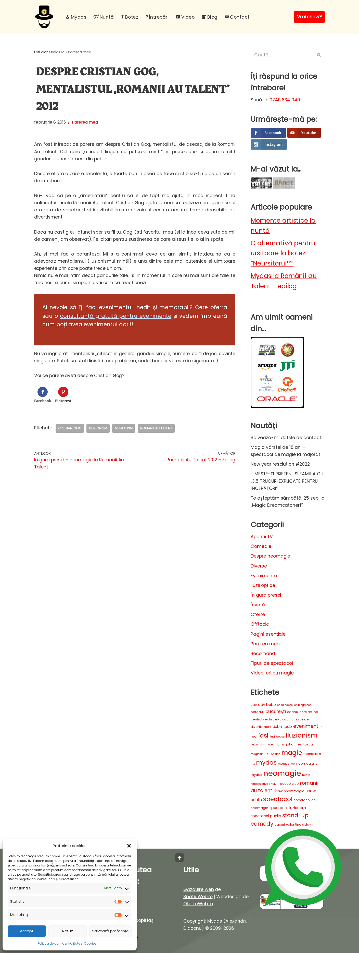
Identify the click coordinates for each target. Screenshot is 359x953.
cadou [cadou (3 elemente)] (292, 712)
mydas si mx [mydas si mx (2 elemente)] (286, 764)
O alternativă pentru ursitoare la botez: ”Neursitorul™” (283, 253)
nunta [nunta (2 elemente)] (306, 775)
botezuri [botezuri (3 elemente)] (257, 712)
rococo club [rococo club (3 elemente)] (289, 783)
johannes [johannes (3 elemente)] (294, 744)
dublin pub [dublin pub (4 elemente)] (282, 726)
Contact (237, 17)
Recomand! (264, 653)
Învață (258, 605)
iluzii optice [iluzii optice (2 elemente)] (277, 737)
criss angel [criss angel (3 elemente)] (300, 719)
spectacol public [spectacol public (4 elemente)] (266, 815)
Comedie (261, 546)
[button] (129, 845)
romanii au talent (156, 428)
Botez (129, 17)
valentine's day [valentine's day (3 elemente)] (298, 824)
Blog (209, 17)
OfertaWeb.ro (198, 904)
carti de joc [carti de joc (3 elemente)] (308, 712)
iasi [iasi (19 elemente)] (263, 735)
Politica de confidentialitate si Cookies (67, 943)
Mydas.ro (57, 52)
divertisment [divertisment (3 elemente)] (261, 727)
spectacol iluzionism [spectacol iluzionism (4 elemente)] (288, 807)
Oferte (258, 614)
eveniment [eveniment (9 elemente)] (305, 726)
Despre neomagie (270, 556)
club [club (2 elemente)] (276, 719)
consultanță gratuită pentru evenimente (115, 316)
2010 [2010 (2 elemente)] (254, 705)
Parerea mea (79, 52)
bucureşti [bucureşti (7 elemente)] (275, 711)
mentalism (124, 428)
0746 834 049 (285, 100)
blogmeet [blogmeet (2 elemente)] (304, 705)
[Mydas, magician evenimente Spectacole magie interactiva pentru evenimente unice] (45, 17)
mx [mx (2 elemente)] (253, 764)
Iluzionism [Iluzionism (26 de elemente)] (301, 735)
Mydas (75, 17)
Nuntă (104, 17)
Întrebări (157, 17)
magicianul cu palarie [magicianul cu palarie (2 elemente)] (265, 754)
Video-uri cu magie (272, 673)
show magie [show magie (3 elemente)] (294, 791)
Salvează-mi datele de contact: (286, 438)
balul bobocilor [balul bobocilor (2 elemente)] (287, 705)
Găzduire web (198, 889)
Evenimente (264, 576)
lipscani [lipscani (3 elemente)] (309, 744)
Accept (27, 931)
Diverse (259, 566)
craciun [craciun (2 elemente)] (285, 719)
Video (185, 17)
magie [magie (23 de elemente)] (291, 752)
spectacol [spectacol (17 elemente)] (278, 799)
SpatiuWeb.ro (198, 897)
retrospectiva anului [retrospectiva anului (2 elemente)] (264, 784)
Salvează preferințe (110, 931)
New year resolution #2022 (280, 464)
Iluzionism (98, 428)
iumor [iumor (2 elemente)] (281, 744)
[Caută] (282, 55)
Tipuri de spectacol (272, 663)
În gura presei (266, 595)
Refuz (67, 931)
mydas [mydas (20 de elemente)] (266, 762)
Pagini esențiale (268, 634)
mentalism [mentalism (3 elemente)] (312, 754)
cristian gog (70, 428)
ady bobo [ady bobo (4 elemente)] (267, 704)
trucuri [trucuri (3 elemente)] (280, 824)
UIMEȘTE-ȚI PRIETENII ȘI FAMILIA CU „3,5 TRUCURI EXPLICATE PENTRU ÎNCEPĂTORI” (287, 481)
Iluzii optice (263, 585)
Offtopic (260, 624)
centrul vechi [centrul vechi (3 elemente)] (261, 719)
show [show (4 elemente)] (278, 790)
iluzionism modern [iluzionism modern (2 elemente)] (263, 744)
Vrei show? (309, 17)
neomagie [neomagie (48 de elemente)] (282, 773)
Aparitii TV (262, 537)
